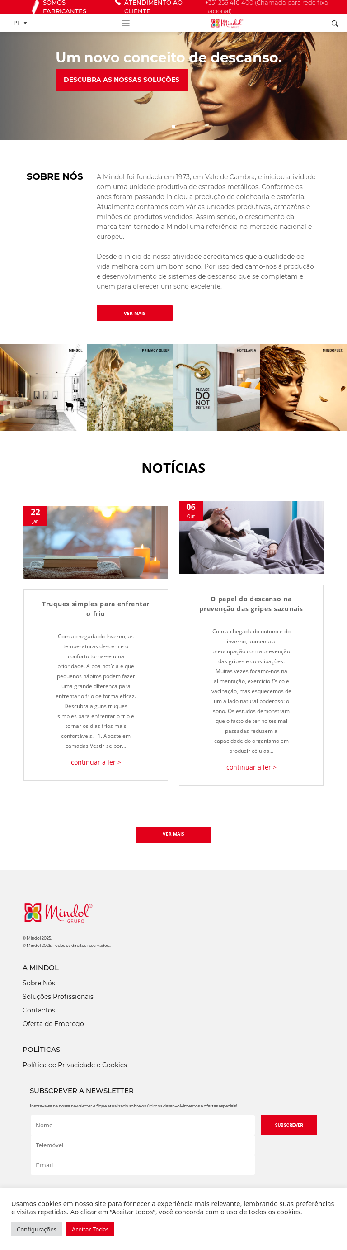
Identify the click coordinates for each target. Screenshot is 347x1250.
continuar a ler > (96, 762)
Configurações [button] (36, 1229)
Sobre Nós (39, 983)
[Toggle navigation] (126, 23)
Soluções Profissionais (58, 997)
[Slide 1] (173, 126)
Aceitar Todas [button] (90, 1229)
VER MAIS (134, 313)
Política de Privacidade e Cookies (75, 1065)
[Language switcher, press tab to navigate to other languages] (22, 23)
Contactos (39, 1010)
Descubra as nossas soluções (121, 80)
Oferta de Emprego (53, 1024)
